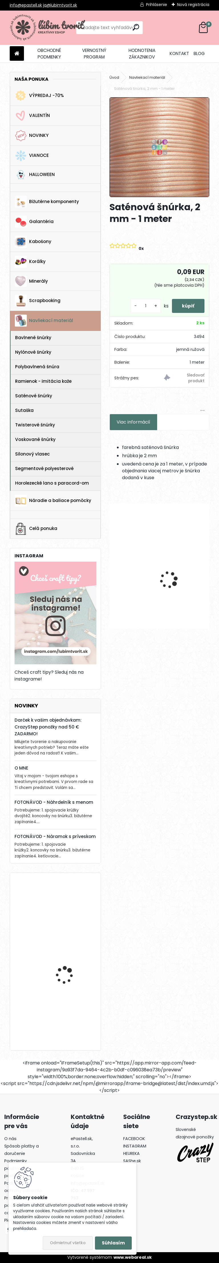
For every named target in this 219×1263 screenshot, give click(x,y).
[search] (136, 27)
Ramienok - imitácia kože (43, 381)
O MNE (21, 768)
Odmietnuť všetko (68, 1243)
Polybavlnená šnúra (37, 367)
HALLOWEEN (35, 175)
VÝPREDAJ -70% (39, 96)
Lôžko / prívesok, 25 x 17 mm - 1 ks (71, 956)
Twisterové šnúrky (35, 425)
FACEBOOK (134, 1138)
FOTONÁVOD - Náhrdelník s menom (54, 802)
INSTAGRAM (134, 1146)
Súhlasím (113, 1243)
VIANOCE (32, 156)
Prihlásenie (156, 4)
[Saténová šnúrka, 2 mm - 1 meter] (159, 147)
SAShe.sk (132, 1161)
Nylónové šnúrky (33, 352)
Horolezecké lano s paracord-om (52, 483)
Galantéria (34, 222)
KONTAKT (179, 53)
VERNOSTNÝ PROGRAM (94, 53)
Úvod (114, 77)
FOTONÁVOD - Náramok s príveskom (55, 836)
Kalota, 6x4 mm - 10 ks (133, 573)
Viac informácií (133, 422)
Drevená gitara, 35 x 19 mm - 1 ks (70, 902)
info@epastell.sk (26, 5)
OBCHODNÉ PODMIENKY (49, 53)
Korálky (30, 262)
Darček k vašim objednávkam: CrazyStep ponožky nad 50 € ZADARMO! (48, 727)
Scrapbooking (37, 301)
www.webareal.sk (132, 1257)
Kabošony (33, 242)
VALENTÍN (32, 116)
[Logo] (49, 27)
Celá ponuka (36, 529)
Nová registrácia (193, 4)
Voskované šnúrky (35, 439)
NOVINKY (31, 136)
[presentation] (112, 570)
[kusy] (142, 306)
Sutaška (24, 410)
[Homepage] (17, 53)
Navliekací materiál (44, 321)
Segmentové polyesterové (44, 468)
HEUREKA (131, 1153)
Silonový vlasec (32, 454)
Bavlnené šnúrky (33, 338)
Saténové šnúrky (33, 396)
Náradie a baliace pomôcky (53, 501)
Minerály (31, 281)
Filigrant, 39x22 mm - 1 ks (182, 573)
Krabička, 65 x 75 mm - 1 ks (71, 1011)
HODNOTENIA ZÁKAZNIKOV (142, 53)
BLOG (199, 53)
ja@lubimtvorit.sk (60, 5)
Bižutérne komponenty (47, 202)
